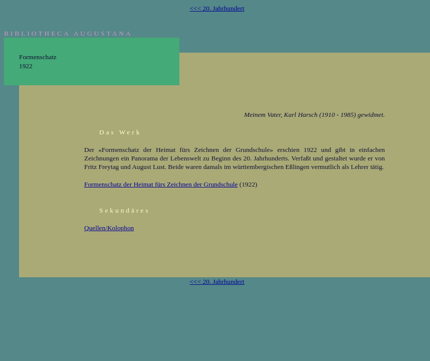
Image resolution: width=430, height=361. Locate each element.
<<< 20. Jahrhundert (217, 8)
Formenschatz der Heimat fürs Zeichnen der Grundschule (161, 184)
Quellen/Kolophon (109, 228)
